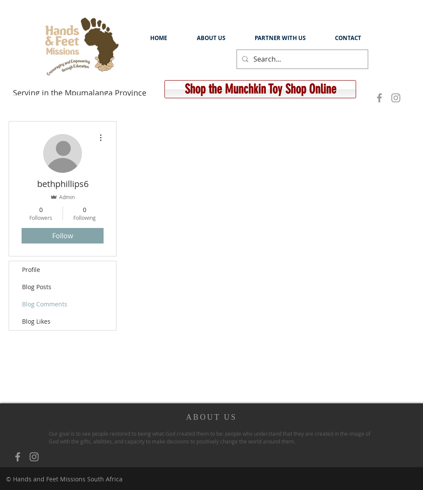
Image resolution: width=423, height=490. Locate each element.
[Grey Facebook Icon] (379, 98)
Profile (31, 269)
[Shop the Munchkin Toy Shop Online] (260, 89)
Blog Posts (36, 287)
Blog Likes (36, 321)
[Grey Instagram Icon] (396, 98)
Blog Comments (44, 304)
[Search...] (301, 59)
